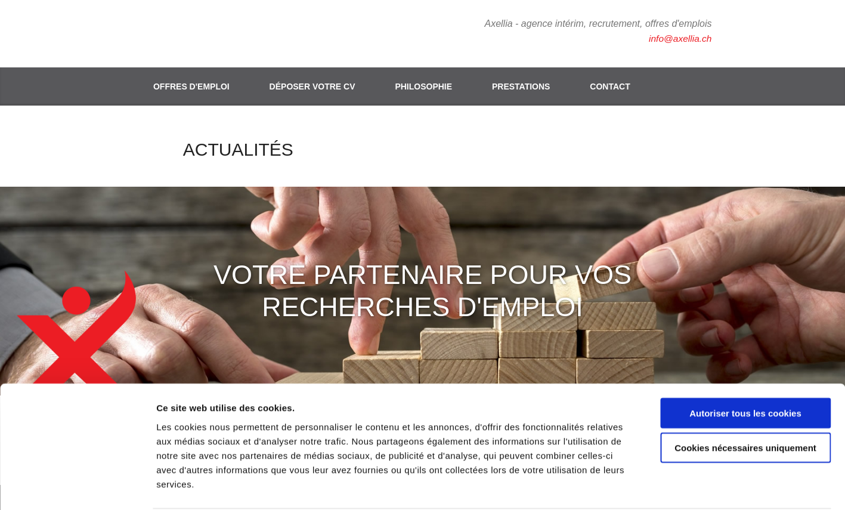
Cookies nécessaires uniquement (745, 402)
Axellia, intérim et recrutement (202, 33)
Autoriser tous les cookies (745, 367)
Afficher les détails (657, 486)
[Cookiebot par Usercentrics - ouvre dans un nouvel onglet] (77, 487)
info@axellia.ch (679, 38)
